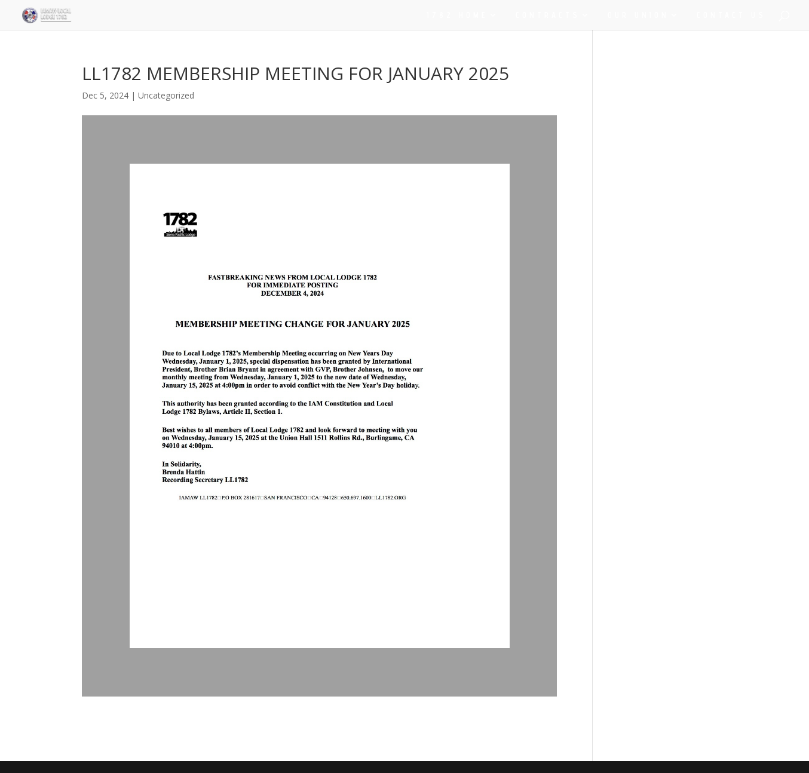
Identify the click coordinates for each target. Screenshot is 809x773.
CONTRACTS (548, 15)
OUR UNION (638, 15)
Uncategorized (166, 95)
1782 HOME (457, 15)
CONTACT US (731, 15)
